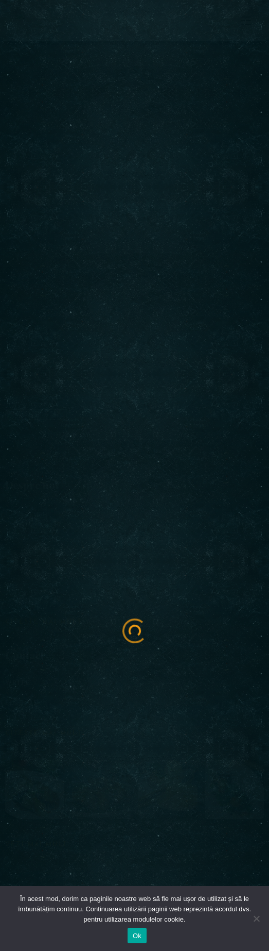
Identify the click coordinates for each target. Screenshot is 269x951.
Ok (137, 936)
